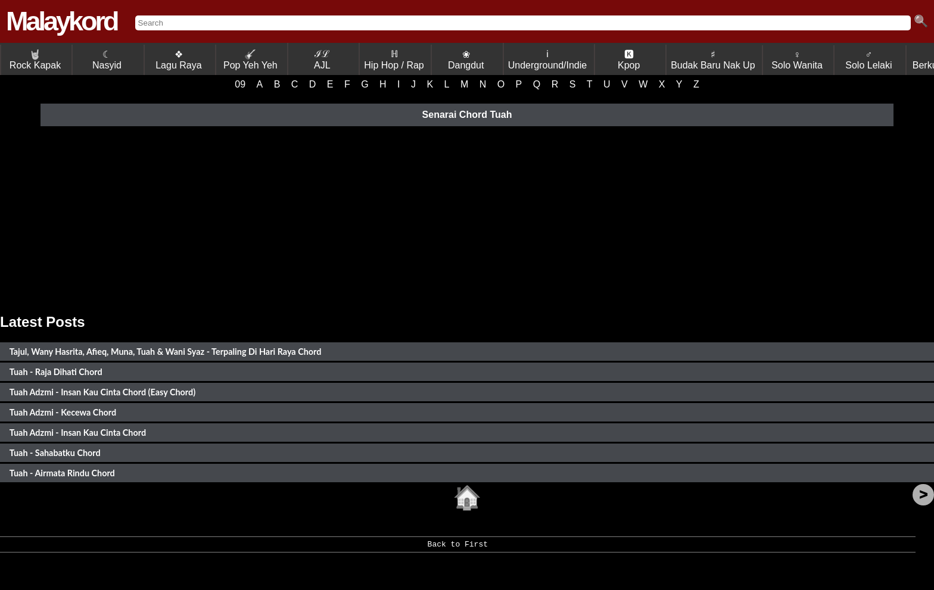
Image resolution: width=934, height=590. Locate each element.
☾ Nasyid (107, 59)
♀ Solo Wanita (797, 59)
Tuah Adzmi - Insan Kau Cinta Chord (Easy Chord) (103, 392)
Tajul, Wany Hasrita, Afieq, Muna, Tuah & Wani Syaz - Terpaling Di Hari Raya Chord (166, 351)
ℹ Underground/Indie (547, 59)
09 (240, 84)
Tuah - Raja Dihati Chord (56, 372)
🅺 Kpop (629, 59)
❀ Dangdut (466, 59)
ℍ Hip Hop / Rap (394, 59)
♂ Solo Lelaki (868, 59)
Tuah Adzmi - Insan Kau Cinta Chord (78, 432)
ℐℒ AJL (322, 59)
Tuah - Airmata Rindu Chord (62, 473)
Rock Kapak (35, 59)
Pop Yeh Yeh (250, 59)
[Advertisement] (467, 218)
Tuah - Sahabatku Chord (55, 453)
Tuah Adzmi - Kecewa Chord (63, 412)
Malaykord (61, 21)
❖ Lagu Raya (178, 59)
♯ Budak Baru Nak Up (713, 59)
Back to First (458, 548)
